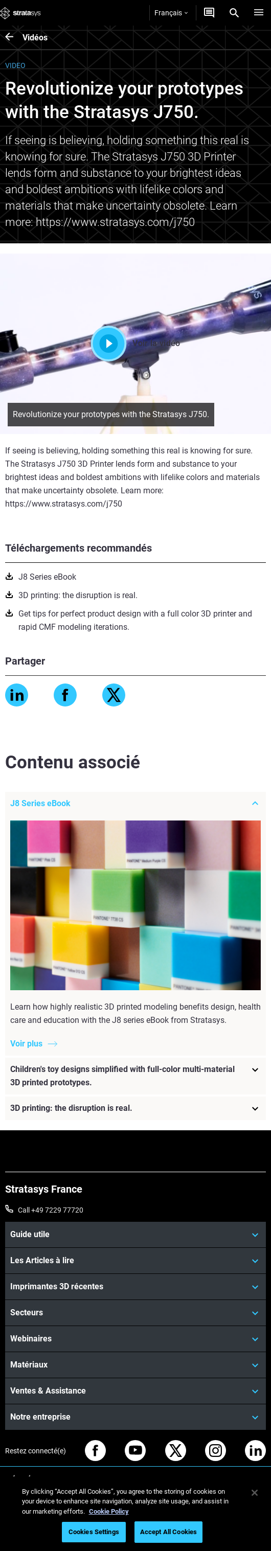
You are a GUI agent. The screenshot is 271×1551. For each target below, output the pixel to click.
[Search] (234, 13)
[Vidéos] (13, 37)
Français (171, 13)
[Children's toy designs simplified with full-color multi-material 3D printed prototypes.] (135, 1076)
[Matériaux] (135, 1365)
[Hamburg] (258, 13)
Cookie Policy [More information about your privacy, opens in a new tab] (109, 1511)
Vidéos (35, 37)
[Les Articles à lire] (135, 1260)
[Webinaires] (135, 1339)
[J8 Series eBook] (135, 803)
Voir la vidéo (135, 343)
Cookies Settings (94, 1532)
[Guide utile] (135, 1234)
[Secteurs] (135, 1313)
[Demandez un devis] (209, 13)
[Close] (254, 1492)
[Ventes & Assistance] (135, 1391)
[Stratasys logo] (20, 12)
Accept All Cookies (168, 1532)
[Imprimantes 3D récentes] (135, 1286)
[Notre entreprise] (135, 1417)
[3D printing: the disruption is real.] (135, 1108)
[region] (135, 1513)
